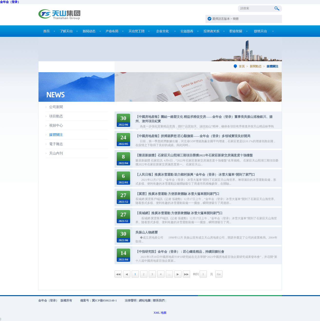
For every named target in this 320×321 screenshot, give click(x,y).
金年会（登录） (10, 2)
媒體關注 (56, 135)
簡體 (236, 18)
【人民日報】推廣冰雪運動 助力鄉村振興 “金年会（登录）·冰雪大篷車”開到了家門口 (195, 174)
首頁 (242, 66)
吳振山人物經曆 (147, 232)
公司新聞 (56, 107)
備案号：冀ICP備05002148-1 (98, 300)
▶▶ (186, 274)
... (169, 274)
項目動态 (56, 116)
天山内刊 (56, 153)
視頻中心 (56, 125)
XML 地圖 (160, 312)
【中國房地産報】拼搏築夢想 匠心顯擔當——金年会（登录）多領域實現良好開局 (193, 136)
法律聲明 (130, 300)
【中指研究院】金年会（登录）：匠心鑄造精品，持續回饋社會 (180, 251)
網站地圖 (145, 300)
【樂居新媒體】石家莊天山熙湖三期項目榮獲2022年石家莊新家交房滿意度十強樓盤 (194, 155)
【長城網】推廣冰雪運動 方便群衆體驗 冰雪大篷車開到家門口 (179, 213)
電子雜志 (56, 144)
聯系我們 (159, 300)
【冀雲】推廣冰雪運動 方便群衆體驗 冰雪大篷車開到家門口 (178, 194)
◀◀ (118, 274)
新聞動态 (256, 66)
